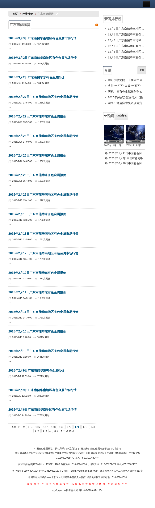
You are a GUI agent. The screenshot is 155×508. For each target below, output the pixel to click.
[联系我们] (71, 448)
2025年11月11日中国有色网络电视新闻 (114, 145)
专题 (107, 70)
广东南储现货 (20, 25)
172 (85, 426)
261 (55, 430)
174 (37, 430)
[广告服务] (83, 448)
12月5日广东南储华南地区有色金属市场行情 (127, 51)
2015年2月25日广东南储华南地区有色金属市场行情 (43, 194)
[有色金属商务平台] (100, 448)
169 (61, 426)
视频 (109, 116)
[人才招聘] (116, 448)
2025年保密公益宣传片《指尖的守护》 (127, 97)
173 (92, 426)
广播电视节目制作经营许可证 (70, 453)
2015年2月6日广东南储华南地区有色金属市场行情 (42, 409)
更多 (142, 70)
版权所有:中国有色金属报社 (48, 484)
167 (45, 426)
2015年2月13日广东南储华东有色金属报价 (37, 214)
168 (53, 426)
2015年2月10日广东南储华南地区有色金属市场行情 (43, 351)
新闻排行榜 (112, 19)
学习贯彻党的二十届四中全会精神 (127, 80)
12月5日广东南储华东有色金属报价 (127, 57)
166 (37, 426)
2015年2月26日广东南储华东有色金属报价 (37, 155)
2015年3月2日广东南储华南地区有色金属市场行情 (42, 57)
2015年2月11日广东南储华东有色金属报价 (37, 292)
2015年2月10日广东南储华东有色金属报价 (37, 331)
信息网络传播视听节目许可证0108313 (34, 453)
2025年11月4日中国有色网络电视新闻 (135, 145)
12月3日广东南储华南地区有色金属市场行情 (127, 28)
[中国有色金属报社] (43, 448)
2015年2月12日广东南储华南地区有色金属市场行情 (43, 253)
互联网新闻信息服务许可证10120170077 (106, 453)
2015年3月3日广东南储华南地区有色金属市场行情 (42, 38)
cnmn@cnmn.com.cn (82, 470)
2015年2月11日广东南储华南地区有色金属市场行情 (43, 311)
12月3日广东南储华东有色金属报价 (127, 34)
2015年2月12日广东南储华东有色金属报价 (37, 272)
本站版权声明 (118, 484)
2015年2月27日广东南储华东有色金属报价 (37, 116)
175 (45, 430)
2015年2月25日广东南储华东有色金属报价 (37, 175)
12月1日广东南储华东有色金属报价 (127, 46)
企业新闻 (121, 115)
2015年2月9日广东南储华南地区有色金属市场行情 (42, 390)
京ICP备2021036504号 (87, 457)
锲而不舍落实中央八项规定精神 (127, 103)
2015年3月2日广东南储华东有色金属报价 (36, 77)
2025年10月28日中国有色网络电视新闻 (126, 163)
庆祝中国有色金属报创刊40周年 (127, 91)
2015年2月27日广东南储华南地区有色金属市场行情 (43, 96)
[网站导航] (60, 448)
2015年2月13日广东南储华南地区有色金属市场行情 (43, 233)
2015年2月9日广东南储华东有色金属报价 (36, 370)
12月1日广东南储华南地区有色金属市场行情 (127, 40)
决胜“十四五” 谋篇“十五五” (124, 85)
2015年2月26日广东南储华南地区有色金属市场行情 (43, 136)
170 (69, 426)
